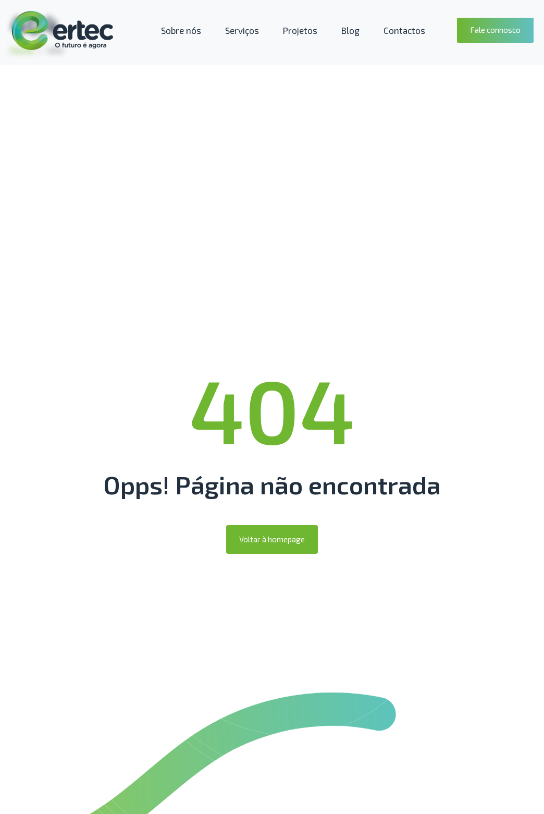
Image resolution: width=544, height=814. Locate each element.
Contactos (404, 30)
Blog (350, 30)
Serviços (242, 30)
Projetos (300, 30)
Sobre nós (181, 30)
